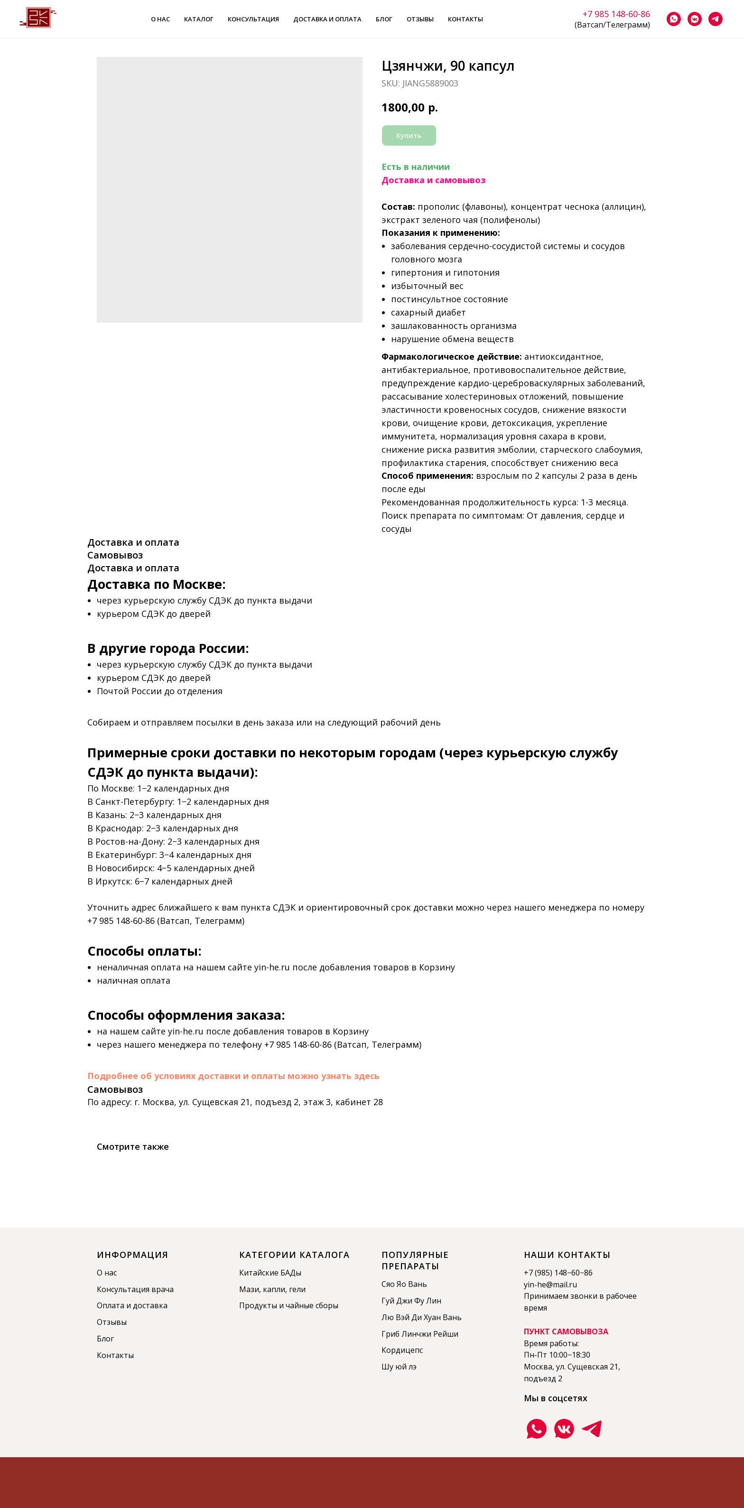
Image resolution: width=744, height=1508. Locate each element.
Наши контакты (567, 1254)
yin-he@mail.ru (550, 1284)
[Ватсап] (536, 1428)
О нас (160, 19)
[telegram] (715, 19)
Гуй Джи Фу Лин (411, 1300)
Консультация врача (135, 1289)
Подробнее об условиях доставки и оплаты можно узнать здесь (233, 1075)
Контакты (465, 19)
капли (274, 1289)
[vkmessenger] (695, 19)
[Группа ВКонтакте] (564, 1428)
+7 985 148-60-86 (616, 13)
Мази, (251, 1289)
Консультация (253, 19)
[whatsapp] (674, 19)
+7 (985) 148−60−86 (558, 1272)
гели (297, 1289)
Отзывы (420, 19)
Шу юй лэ (399, 1366)
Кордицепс (402, 1350)
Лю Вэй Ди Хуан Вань (421, 1317)
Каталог (199, 19)
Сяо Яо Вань (404, 1284)
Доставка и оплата (327, 19)
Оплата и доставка (132, 1305)
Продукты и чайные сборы (288, 1305)
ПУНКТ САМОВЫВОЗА (566, 1331)
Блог (384, 19)
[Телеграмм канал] (591, 1428)
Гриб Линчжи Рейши (419, 1334)
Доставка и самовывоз (433, 180)
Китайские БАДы (270, 1272)
